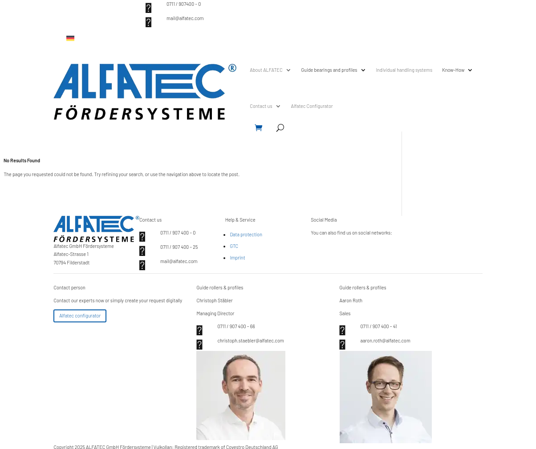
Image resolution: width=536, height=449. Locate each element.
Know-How (453, 70)
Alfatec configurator (80, 315)
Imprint (237, 257)
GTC (234, 246)
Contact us (261, 106)
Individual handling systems (404, 70)
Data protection (246, 234)
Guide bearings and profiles (329, 70)
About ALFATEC (266, 70)
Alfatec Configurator (312, 106)
